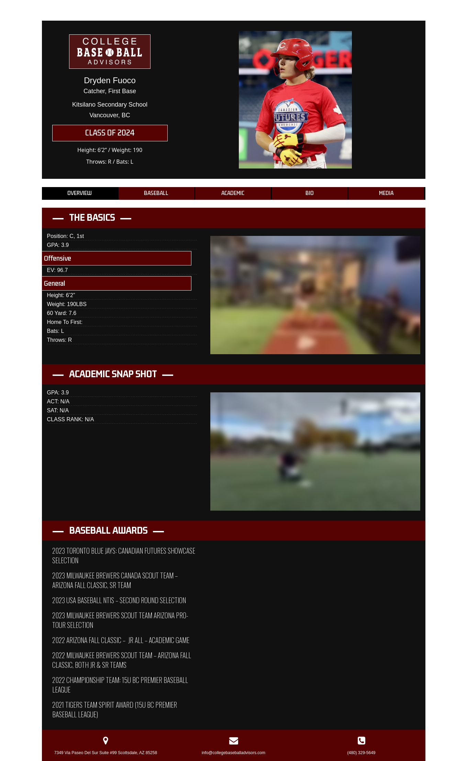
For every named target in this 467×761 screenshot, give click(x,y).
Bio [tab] (309, 193)
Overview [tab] (79, 193)
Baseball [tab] (156, 193)
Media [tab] (386, 193)
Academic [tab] (232, 193)
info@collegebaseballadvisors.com (233, 752)
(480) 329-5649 (361, 752)
